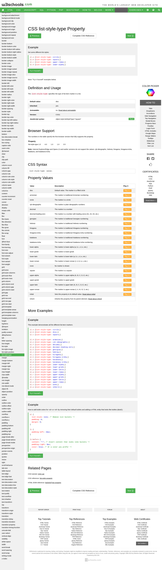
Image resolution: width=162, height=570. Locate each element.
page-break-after (8, 437)
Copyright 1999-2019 (125, 553)
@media (5, 377)
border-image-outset (9, 69)
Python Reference (77, 531)
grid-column (6, 281)
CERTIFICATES (150, 171)
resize (4, 459)
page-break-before (8, 440)
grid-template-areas (9, 310)
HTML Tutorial (44, 523)
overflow (5, 414)
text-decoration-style (9, 488)
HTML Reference (77, 523)
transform (5, 508)
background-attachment (10, 15)
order (4, 397)
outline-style (6, 409)
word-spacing (7, 550)
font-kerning (6, 247)
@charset (5, 151)
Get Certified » (142, 543)
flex (3, 216)
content (4, 193)
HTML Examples (109, 523)
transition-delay (7, 519)
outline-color (6, 403)
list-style (5, 346)
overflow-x (5, 417)
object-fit (5, 389)
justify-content (7, 332)
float (3, 236)
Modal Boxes (150, 121)
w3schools (17, 4)
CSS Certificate (142, 525)
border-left (5, 83)
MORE (109, 10)
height (4, 321)
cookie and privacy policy (111, 553)
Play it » (127, 190)
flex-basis (5, 219)
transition (5, 516)
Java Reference (77, 543)
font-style (5, 259)
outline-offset (6, 406)
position (5, 454)
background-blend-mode (11, 18)
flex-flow (5, 225)
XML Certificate (142, 539)
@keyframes (6, 335)
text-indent (6, 491)
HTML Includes (150, 131)
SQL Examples (109, 531)
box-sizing (5, 142)
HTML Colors (77, 539)
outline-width (6, 411)
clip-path (5, 159)
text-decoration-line (9, 485)
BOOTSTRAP (72, 10)
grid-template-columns (10, 312)
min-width (5, 383)
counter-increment (8, 196)
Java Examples (109, 543)
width (4, 544)
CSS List (41, 474)
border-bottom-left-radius (11, 49)
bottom (4, 134)
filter (3, 213)
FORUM (109, 510)
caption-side (6, 145)
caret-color (6, 148)
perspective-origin (8, 448)
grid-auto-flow (7, 276)
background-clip (8, 21)
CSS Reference (76, 525)
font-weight (6, 264)
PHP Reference (76, 537)
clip (3, 157)
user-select (6, 533)
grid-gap (5, 293)
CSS (18, 10)
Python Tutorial (44, 533)
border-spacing (7, 109)
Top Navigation (150, 118)
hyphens (5, 324)
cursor (4, 202)
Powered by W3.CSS (93, 555)
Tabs (150, 108)
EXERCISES (136, 10)
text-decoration (7, 479)
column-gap (6, 171)
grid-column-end (8, 284)
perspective (6, 445)
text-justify (5, 493)
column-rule (6, 174)
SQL (42, 10)
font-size (5, 250)
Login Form (150, 128)
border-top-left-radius (9, 120)
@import (5, 327)
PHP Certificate (142, 535)
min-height (6, 380)
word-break (6, 547)
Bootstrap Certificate (142, 537)
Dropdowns (150, 111)
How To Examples (109, 529)
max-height (6, 372)
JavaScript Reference (77, 527)
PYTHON (51, 10)
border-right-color (8, 100)
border (4, 41)
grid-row (5, 295)
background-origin (8, 29)
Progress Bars (150, 123)
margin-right (6, 366)
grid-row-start (7, 304)
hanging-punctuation (9, 318)
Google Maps (150, 133)
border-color (6, 63)
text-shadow (6, 499)
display (4, 208)
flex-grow (5, 227)
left (3, 338)
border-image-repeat (9, 72)
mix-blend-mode (8, 386)
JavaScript (150, 181)
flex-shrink (5, 230)
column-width (7, 188)
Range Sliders (150, 136)
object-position (7, 392)
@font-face (6, 242)
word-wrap (6, 553)
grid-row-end (6, 298)
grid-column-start (8, 290)
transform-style (7, 513)
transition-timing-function (11, 527)
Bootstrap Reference (77, 535)
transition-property (8, 525)
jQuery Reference (77, 541)
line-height (5, 343)
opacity (4, 394)
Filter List (150, 143)
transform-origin (7, 510)
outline (4, 400)
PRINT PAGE (77, 510)
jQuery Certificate (142, 533)
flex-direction (6, 222)
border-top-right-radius (10, 123)
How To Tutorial (44, 529)
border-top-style (7, 126)
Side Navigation (150, 116)
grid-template (7, 307)
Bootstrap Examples (109, 537)
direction (5, 205)
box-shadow (6, 140)
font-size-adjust (7, 253)
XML (150, 195)
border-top (5, 114)
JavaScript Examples (109, 527)
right (3, 462)
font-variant (6, 261)
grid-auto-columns (8, 273)
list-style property (46, 478)
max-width (5, 375)
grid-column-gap (8, 287)
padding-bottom (7, 426)
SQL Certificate (142, 529)
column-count (7, 165)
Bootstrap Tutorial (44, 537)
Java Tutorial (44, 543)
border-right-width (8, 106)
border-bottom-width (9, 58)
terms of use (99, 553)
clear (3, 154)
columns (5, 191)
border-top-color (8, 117)
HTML (10, 10)
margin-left (6, 363)
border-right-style (8, 103)
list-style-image (7, 349)
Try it (131, 119)
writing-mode (6, 556)
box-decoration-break (10, 137)
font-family (5, 244)
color (3, 162)
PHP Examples (109, 539)
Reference (83, 36)
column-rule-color (8, 176)
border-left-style (7, 89)
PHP (61, 10)
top (3, 505)
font (3, 239)
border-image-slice (9, 75)
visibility (5, 539)
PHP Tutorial (44, 539)
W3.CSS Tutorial (44, 535)
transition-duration (8, 522)
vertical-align (6, 536)
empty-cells (6, 210)
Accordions (150, 113)
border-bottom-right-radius (11, 52)
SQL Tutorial (44, 531)
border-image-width (9, 80)
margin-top (6, 369)
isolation (5, 329)
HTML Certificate (142, 523)
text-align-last (7, 476)
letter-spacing (7, 341)
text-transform (7, 502)
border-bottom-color (9, 46)
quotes (4, 457)
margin (4, 358)
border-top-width (8, 128)
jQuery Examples (109, 541)
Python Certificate (142, 531)
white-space (6, 542)
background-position (9, 32)
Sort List (150, 146)
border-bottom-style (9, 55)
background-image (9, 27)
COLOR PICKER (150, 86)
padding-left (6, 428)
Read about (67, 110)
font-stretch (6, 256)
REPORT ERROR (43, 510)
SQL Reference (76, 529)
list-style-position (8, 352)
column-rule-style (8, 179)
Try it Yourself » (35, 71)
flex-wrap (5, 233)
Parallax (151, 126)
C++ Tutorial (44, 545)
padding (5, 423)
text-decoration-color (9, 482)
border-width (6, 131)
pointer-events (7, 451)
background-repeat (9, 35)
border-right (6, 97)
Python (150, 186)
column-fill (5, 168)
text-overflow (6, 496)
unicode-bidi (6, 530)
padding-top (6, 434)
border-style (6, 111)
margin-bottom (7, 360)
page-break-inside (8, 442)
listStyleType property (53, 483)
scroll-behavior (7, 465)
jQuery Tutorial (44, 541)
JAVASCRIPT (30, 10)
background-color (8, 24)
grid (3, 267)
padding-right (7, 431)
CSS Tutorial (44, 525)
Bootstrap (150, 193)
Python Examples (109, 533)
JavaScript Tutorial (44, 527)
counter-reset (7, 199)
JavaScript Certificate (142, 527)
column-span (6, 185)
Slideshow (150, 141)
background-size (8, 38)
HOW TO (86, 10)
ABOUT (142, 510)
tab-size (5, 468)
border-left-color (8, 86)
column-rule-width (8, 182)
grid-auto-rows (7, 278)
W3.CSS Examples (109, 535)
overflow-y (5, 420)
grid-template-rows (9, 315)
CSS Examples (109, 525)
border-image (7, 66)
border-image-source (9, 77)
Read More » (150, 200)
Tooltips (150, 138)
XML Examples (109, 545)
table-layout (6, 471)
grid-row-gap (6, 301)
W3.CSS (98, 10)
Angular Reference (76, 545)
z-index (4, 559)
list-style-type (7, 355)
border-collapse (7, 60)
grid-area (5, 270)
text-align (5, 474)
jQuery (150, 190)
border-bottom (7, 44)
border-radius (7, 94)
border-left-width (8, 92)
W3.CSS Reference (77, 533)
